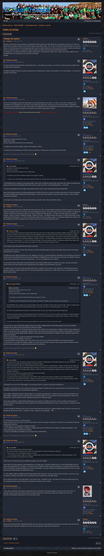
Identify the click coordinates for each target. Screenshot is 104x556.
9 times (89, 123)
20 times (91, 513)
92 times (91, 150)
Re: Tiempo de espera (10, 60)
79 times (91, 125)
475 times (91, 89)
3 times (89, 512)
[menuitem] (6, 21)
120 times (90, 148)
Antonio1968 (86, 109)
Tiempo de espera (10, 29)
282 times (90, 87)
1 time (90, 51)
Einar (84, 498)
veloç (84, 134)
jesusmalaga (86, 74)
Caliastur (85, 38)
